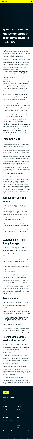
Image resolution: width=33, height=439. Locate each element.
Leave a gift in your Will (21, 411)
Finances (4, 412)
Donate (5, 392)
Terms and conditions (6, 434)
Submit (27, 400)
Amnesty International (6, 436)
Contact (18, 423)
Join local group (5, 423)
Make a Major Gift (20, 412)
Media (18, 427)
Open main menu (31, 1)
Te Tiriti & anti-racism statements (8, 414)
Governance (5, 411)
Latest (18, 420)
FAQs (18, 422)
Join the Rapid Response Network (9, 422)
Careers (18, 425)
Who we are (5, 409)
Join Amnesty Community (7, 420)
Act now (18, 409)
